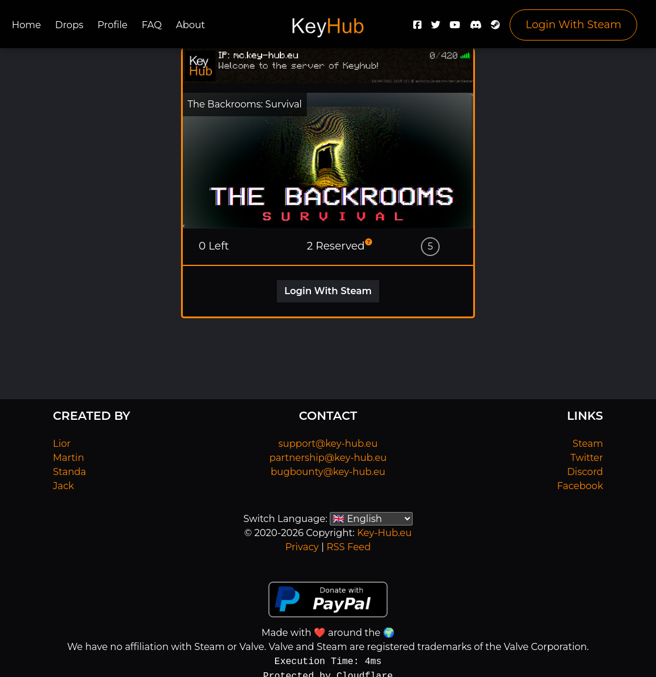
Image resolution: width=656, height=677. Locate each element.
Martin (68, 457)
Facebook (580, 485)
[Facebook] (417, 27)
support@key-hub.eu (327, 443)
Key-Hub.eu (384, 532)
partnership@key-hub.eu (328, 457)
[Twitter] (435, 27)
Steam (588, 443)
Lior (62, 443)
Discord (585, 471)
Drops (69, 25)
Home (26, 25)
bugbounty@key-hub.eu (327, 471)
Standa (69, 471)
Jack (63, 485)
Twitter (587, 457)
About (190, 25)
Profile (113, 25)
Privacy (302, 547)
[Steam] (495, 27)
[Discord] (475, 27)
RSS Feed (348, 547)
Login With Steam (573, 24)
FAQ (152, 25)
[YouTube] (455, 27)
